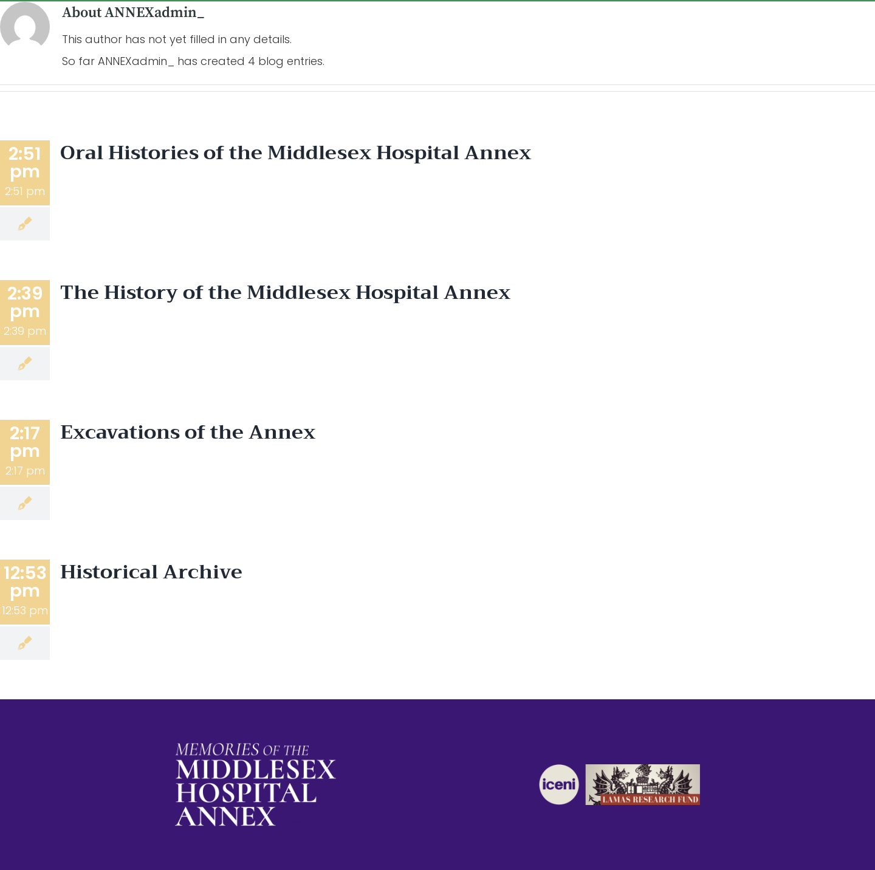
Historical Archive (151, 572)
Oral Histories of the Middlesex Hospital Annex (295, 153)
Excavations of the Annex (187, 432)
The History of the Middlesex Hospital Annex (285, 292)
